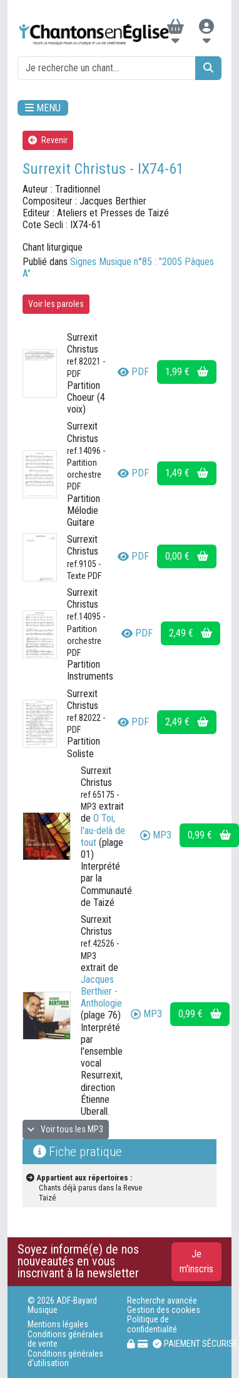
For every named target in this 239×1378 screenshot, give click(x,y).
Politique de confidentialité (152, 1324)
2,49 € (190, 633)
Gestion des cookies (163, 1310)
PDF (133, 372)
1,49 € (186, 473)
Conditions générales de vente (65, 1339)
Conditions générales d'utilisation (65, 1358)
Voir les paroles (56, 304)
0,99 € (209, 835)
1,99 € (186, 372)
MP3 (155, 835)
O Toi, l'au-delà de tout (103, 830)
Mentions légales (58, 1324)
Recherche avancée (162, 1300)
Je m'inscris (196, 1261)
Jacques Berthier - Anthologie (101, 991)
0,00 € (186, 556)
